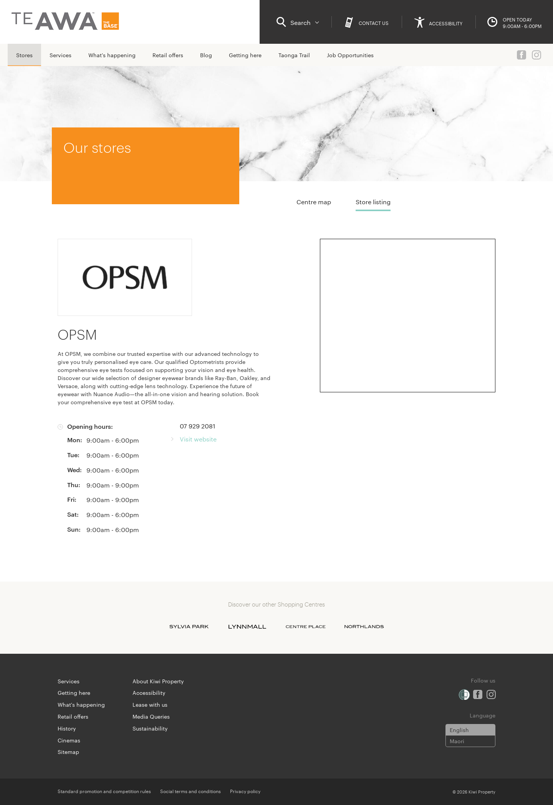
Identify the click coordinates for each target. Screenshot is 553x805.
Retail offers (167, 55)
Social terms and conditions (190, 790)
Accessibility (149, 692)
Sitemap (68, 751)
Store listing (373, 202)
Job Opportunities (350, 55)
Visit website (198, 439)
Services (60, 55)
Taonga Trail (294, 55)
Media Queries (151, 716)
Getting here (245, 55)
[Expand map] (407, 315)
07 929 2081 (197, 426)
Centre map (313, 202)
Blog (206, 55)
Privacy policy (245, 790)
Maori (457, 741)
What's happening (112, 55)
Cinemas (69, 740)
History (67, 728)
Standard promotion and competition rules (104, 790)
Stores (24, 55)
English (459, 730)
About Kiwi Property (158, 681)
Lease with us (149, 704)
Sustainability (150, 728)
